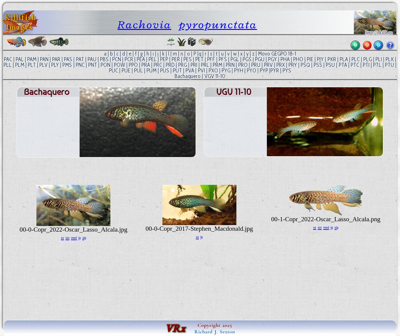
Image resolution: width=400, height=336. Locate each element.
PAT (80, 59)
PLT (32, 65)
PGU (259, 59)
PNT (92, 65)
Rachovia (144, 24)
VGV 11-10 (214, 76)
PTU (389, 65)
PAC (8, 59)
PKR (332, 59)
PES (187, 59)
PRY (292, 65)
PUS (164, 70)
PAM (31, 59)
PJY (320, 59)
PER (176, 59)
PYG (226, 70)
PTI (366, 65)
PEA (141, 59)
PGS (247, 59)
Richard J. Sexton (214, 331)
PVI (201, 70)
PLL (8, 65)
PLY (55, 65)
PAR (56, 59)
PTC (355, 65)
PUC (113, 70)
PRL (205, 65)
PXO (213, 70)
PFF (211, 59)
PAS (68, 59)
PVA (190, 70)
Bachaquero (188, 76)
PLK (390, 59)
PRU (255, 65)
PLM (19, 65)
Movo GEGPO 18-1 (277, 53)
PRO (243, 65)
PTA (343, 65)
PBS (104, 59)
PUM (151, 70)
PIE (310, 59)
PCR (129, 59)
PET (199, 59)
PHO (298, 59)
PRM (217, 65)
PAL (20, 59)
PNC (80, 65)
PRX (280, 65)
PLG (367, 59)
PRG (182, 65)
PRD (170, 65)
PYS (287, 70)
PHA (285, 59)
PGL (234, 59)
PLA (344, 59)
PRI (194, 65)
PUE (126, 70)
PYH (238, 70)
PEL (153, 59)
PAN (44, 59)
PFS (223, 59)
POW (119, 65)
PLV (43, 65)
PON (105, 65)
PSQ (305, 65)
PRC (158, 65)
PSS (318, 65)
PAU (92, 59)
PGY (272, 59)
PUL (138, 70)
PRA (145, 65)
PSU (330, 65)
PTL (377, 65)
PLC (355, 59)
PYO (251, 70)
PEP (164, 59)
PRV (268, 65)
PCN (116, 59)
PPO (133, 65)
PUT (177, 70)
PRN (230, 65)
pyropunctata (218, 24)
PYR (274, 70)
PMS (67, 65)
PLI (378, 59)
